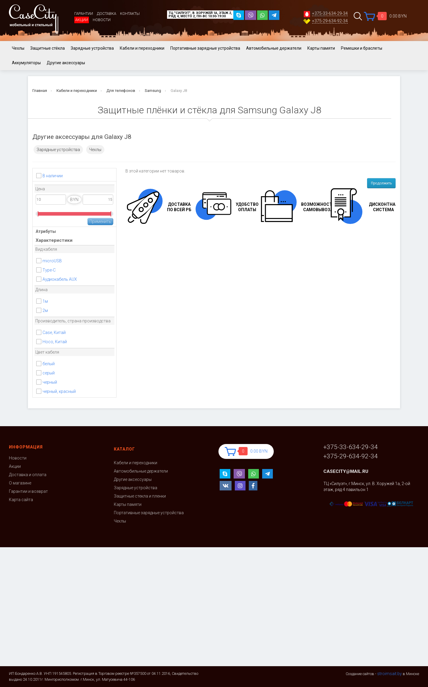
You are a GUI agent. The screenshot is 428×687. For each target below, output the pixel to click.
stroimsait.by (389, 673)
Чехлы (18, 48)
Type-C (49, 270)
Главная (39, 90)
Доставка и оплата (27, 474)
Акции (81, 20)
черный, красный (59, 391)
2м (45, 310)
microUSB (52, 260)
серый (49, 373)
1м (45, 301)
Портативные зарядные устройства (205, 48)
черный (50, 382)
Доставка (106, 13)
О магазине (20, 483)
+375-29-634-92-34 (330, 20)
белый (49, 363)
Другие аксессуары (66, 62)
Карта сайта (21, 499)
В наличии (53, 175)
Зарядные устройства (92, 48)
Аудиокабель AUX (60, 279)
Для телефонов (120, 90)
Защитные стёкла (47, 48)
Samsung (153, 90)
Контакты (130, 13)
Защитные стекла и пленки (140, 496)
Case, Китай (54, 332)
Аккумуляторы (26, 62)
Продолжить (381, 183)
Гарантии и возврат (28, 491)
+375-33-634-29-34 (330, 13)
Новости (102, 20)
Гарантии (83, 13)
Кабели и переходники (142, 48)
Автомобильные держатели (273, 48)
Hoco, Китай (55, 341)
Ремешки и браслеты (361, 48)
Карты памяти (321, 48)
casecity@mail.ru (345, 471)
